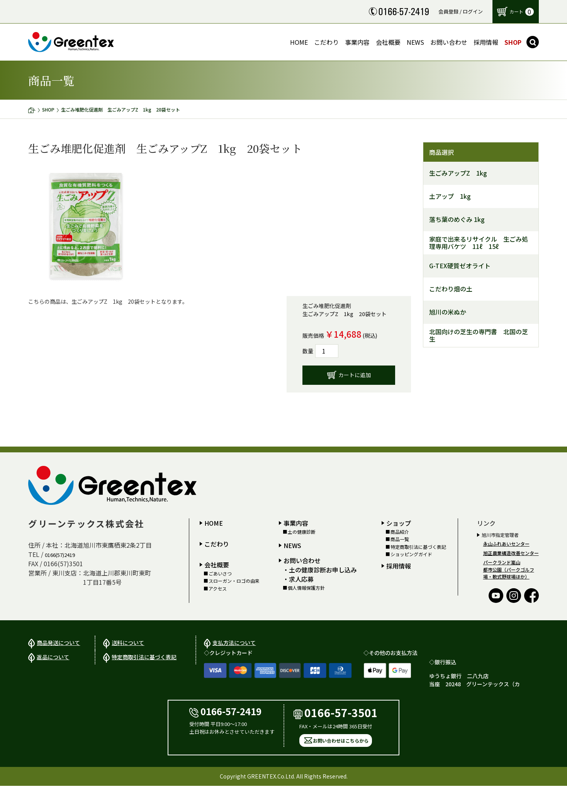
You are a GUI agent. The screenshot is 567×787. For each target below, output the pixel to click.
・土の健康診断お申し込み (320, 569)
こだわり (216, 543)
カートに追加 (354, 375)
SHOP (48, 109)
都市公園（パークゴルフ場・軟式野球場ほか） (508, 573)
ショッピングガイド (411, 554)
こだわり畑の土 (450, 289)
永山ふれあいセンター (506, 543)
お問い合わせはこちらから (341, 741)
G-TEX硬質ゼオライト (460, 265)
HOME (213, 523)
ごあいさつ (220, 573)
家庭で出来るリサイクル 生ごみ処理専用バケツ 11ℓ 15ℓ (478, 242)
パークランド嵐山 (501, 562)
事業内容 (296, 523)
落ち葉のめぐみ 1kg (457, 219)
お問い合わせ (302, 560)
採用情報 (398, 565)
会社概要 (216, 564)
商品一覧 (399, 539)
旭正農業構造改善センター (511, 553)
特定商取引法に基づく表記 (418, 547)
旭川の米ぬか (447, 312)
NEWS (292, 545)
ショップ (398, 523)
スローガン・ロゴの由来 (234, 581)
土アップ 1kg (450, 196)
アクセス (218, 588)
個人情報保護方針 (306, 588)
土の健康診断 (302, 532)
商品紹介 (399, 532)
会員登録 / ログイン (460, 11)
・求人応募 (298, 579)
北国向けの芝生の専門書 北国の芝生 (478, 335)
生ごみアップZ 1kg (458, 173)
